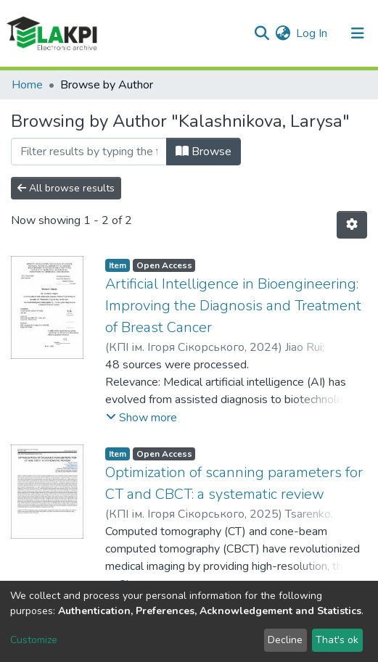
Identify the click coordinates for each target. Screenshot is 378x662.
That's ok (337, 640)
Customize (33, 640)
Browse (203, 152)
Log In (312, 33)
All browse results (66, 188)
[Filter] (89, 151)
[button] (283, 33)
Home (27, 85)
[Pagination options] (352, 225)
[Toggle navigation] (357, 33)
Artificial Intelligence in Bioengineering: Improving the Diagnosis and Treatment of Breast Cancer (233, 305)
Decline (285, 640)
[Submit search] (261, 33)
